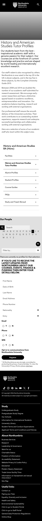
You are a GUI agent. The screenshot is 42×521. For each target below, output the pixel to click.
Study (5, 406)
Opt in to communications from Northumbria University (15, 351)
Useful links (8, 487)
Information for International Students (17, 420)
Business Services (8, 440)
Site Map (5, 481)
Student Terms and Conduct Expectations (18, 427)
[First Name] (21, 281)
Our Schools (6, 417)
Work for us (6, 449)
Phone (4, 331)
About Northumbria (12, 436)
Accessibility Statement (11, 459)
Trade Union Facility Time (11, 472)
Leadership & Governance (12, 446)
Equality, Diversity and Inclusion (14, 497)
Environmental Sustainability (13, 504)
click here (29, 366)
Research (5, 443)
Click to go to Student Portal (13, 507)
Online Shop (6, 517)
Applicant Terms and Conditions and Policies (19, 430)
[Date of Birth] (21, 287)
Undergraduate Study (10, 410)
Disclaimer (6, 466)
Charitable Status (8, 453)
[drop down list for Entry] (21, 316)
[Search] (17, 227)
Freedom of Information (11, 456)
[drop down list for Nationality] (21, 310)
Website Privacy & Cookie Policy (14, 463)
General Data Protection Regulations (16, 514)
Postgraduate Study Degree (12, 414)
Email (4, 321)
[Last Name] (21, 292)
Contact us (6, 491)
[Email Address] (21, 298)
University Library (9, 423)
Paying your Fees (8, 494)
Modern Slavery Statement (12, 469)
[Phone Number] (21, 304)
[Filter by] (21, 250)
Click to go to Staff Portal (11, 510)
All (4, 231)
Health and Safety (8, 501)
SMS (3, 340)
